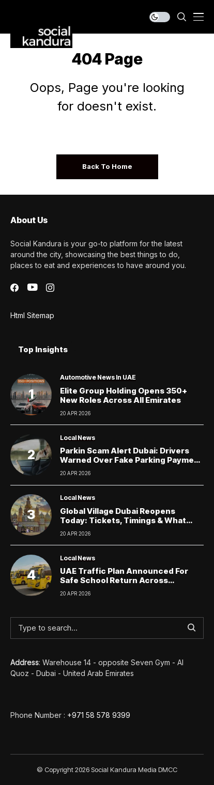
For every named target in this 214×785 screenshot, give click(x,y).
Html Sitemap (32, 315)
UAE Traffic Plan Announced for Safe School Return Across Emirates (124, 580)
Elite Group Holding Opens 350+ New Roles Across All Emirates (123, 395)
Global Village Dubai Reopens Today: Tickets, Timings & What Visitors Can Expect (123, 520)
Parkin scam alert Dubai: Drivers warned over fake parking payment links (131, 460)
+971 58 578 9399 (98, 715)
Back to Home (107, 166)
